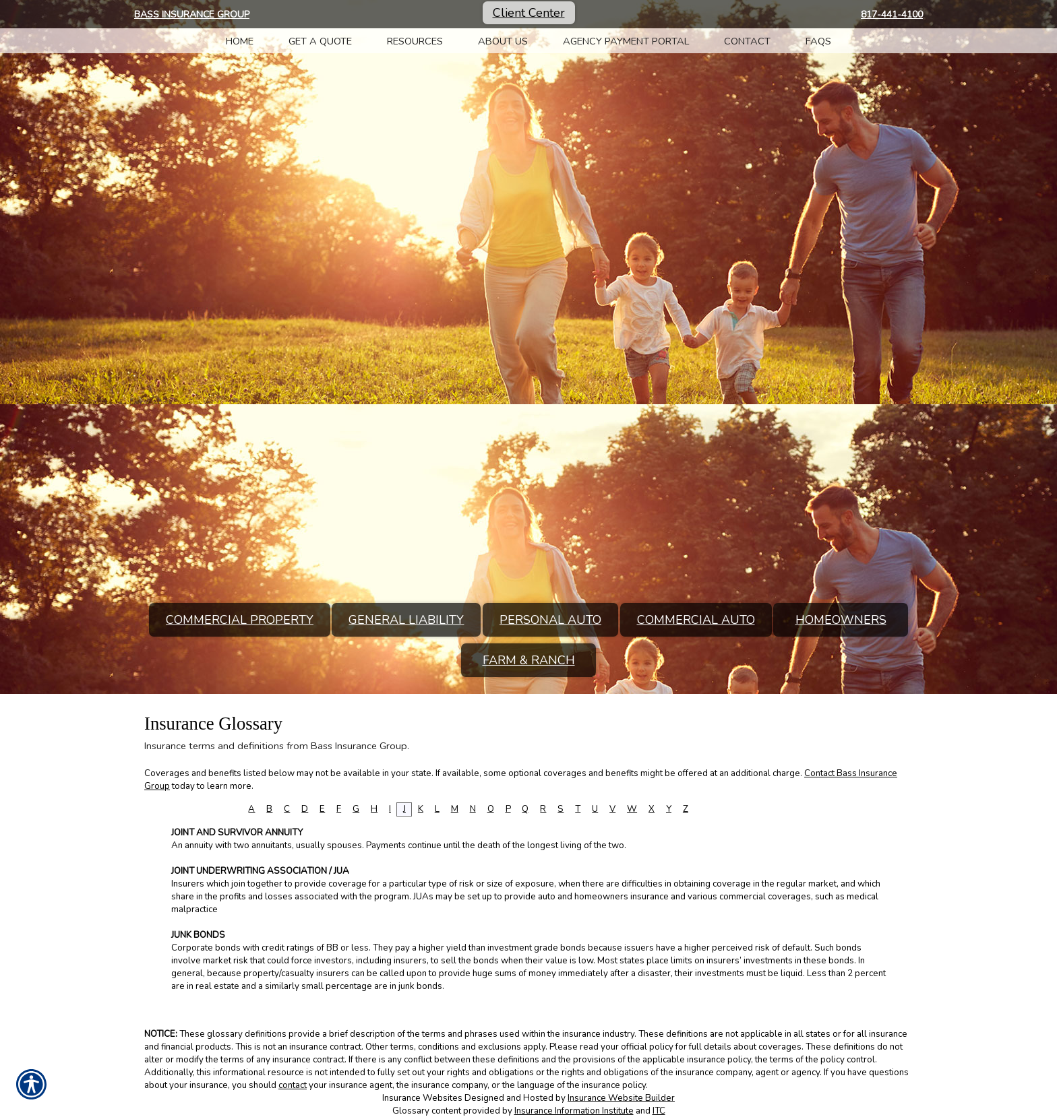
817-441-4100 (892, 14)
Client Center (529, 13)
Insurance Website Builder (621, 1098)
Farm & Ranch (529, 660)
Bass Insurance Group (191, 14)
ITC (659, 1111)
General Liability (406, 620)
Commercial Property (239, 620)
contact (292, 1085)
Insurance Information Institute (574, 1111)
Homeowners (840, 620)
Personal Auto (550, 620)
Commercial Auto (696, 620)
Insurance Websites (422, 1098)
